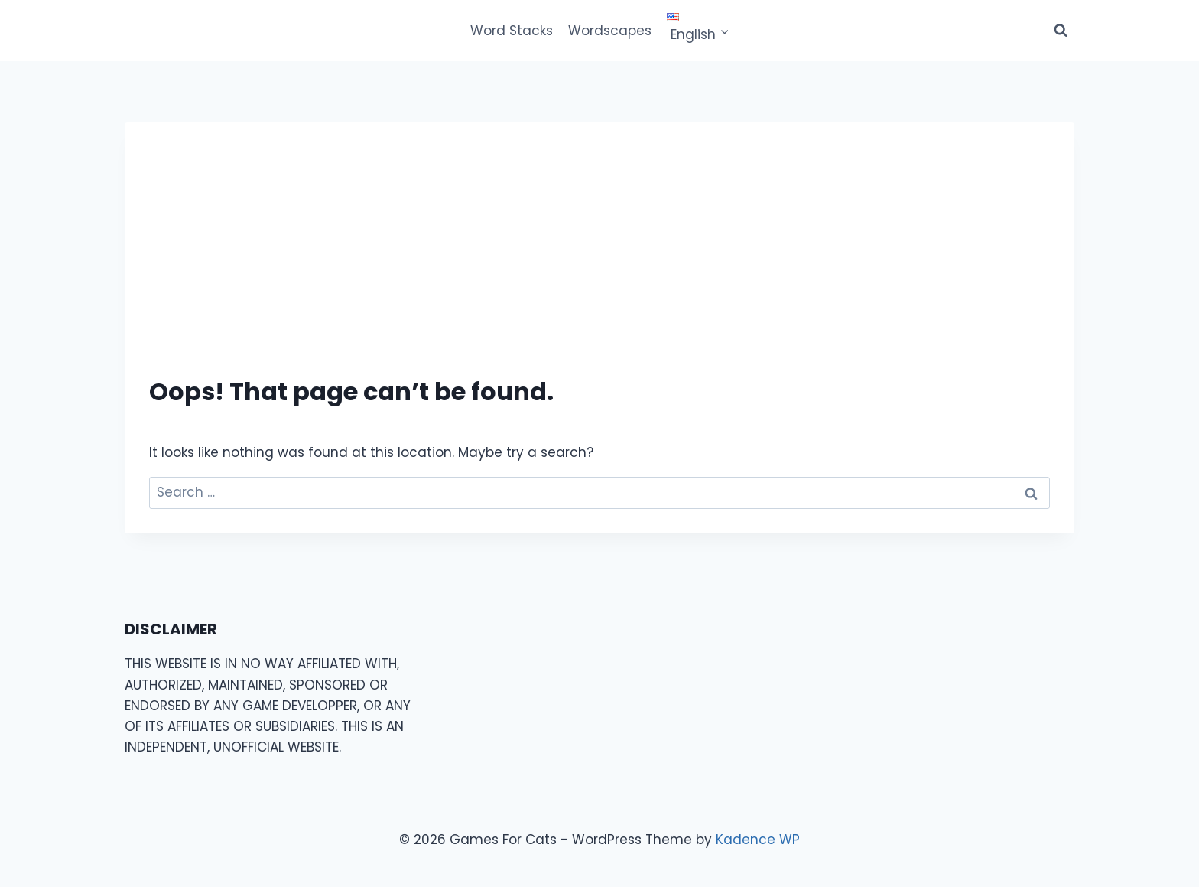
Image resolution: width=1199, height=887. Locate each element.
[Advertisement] (599, 262)
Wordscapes (609, 30)
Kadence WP (758, 839)
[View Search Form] (1060, 30)
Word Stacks (511, 30)
